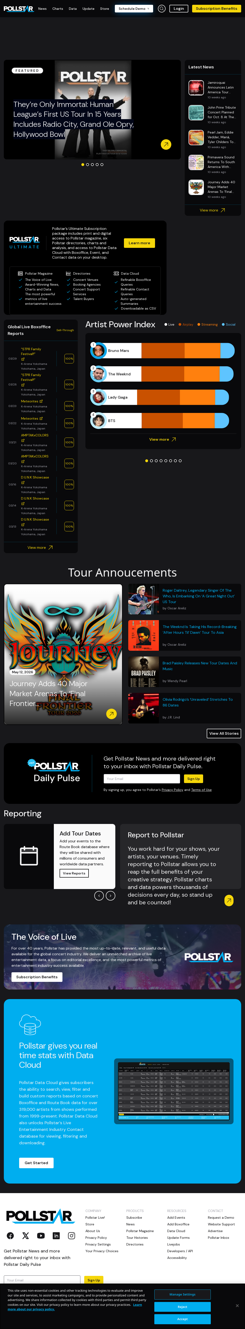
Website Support (221, 1224)
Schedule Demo (134, 8)
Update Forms (178, 1237)
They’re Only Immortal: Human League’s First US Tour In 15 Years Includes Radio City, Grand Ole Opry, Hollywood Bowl (73, 119)
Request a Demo (221, 1217)
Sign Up (193, 779)
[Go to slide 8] (180, 460)
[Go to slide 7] (175, 460)
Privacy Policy (172, 790)
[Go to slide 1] (82, 164)
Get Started (36, 1162)
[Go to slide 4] (97, 164)
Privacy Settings (98, 1244)
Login (179, 8)
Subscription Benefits (216, 8)
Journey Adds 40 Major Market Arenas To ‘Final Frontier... (49, 693)
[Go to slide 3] (92, 164)
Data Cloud (176, 1231)
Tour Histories (137, 1237)
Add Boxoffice (178, 1224)
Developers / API (180, 1251)
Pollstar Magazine (140, 1231)
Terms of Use (201, 790)
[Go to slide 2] (87, 164)
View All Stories (224, 733)
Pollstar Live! (95, 1217)
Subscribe (134, 1217)
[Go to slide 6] (170, 460)
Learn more (139, 242)
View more (213, 210)
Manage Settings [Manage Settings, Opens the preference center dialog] (183, 1314)
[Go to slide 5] (101, 164)
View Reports (74, 873)
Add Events (176, 1217)
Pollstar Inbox (218, 1237)
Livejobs (173, 1244)
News (130, 1224)
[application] (163, 386)
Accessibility (177, 1258)
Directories (135, 1244)
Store (89, 1224)
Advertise (215, 1231)
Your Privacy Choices (101, 1251)
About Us (92, 1231)
